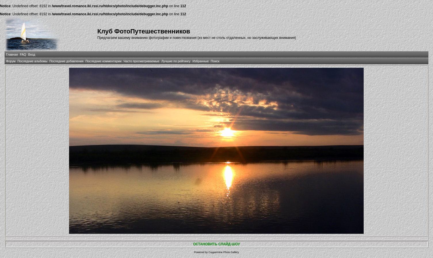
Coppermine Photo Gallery (223, 252)
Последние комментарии (103, 61)
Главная (12, 54)
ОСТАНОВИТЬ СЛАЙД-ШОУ (216, 244)
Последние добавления (66, 61)
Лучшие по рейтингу (175, 61)
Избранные (200, 61)
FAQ (23, 54)
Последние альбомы (32, 61)
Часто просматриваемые (141, 61)
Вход (31, 54)
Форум (11, 61)
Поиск (215, 61)
